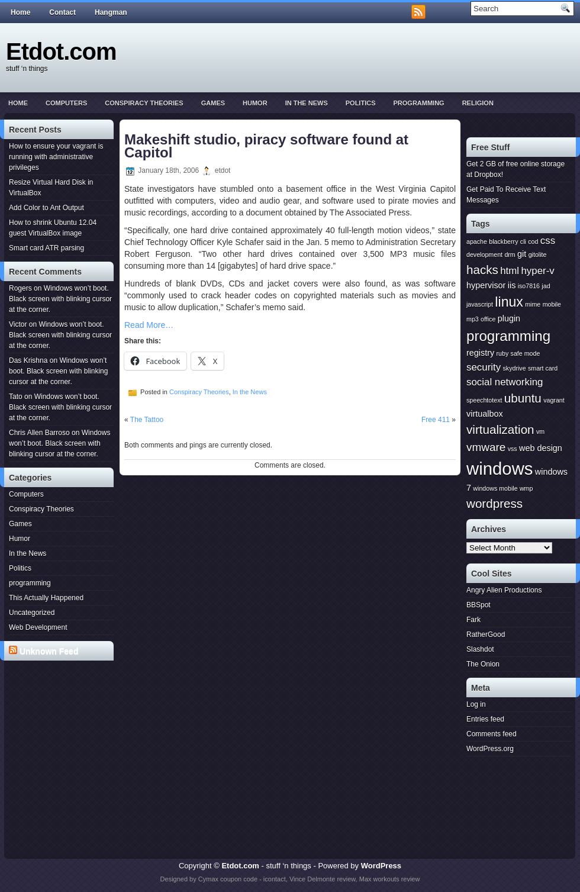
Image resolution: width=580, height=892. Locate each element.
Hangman (111, 12)
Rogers (20, 288)
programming (418, 103)
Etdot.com (61, 51)
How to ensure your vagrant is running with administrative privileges (56, 157)
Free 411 (435, 420)
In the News (306, 103)
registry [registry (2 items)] (480, 353)
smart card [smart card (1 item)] (543, 368)
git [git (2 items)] (521, 254)
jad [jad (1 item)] (546, 285)
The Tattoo (146, 420)
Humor (255, 103)
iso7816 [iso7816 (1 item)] (529, 285)
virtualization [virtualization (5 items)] (500, 429)
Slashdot (480, 649)
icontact (274, 879)
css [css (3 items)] (547, 240)
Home (20, 12)
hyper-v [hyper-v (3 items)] (537, 270)
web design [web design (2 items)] (540, 448)
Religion (478, 103)
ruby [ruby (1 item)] (503, 353)
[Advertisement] (61, 709)
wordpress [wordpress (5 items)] (494, 503)
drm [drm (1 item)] (509, 254)
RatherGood (485, 634)
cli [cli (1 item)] (523, 241)
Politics (361, 103)
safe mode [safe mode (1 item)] (525, 353)
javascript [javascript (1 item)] (479, 304)
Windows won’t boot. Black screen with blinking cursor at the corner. (60, 299)
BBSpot (478, 605)
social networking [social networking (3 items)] (504, 382)
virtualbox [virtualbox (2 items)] (484, 413)
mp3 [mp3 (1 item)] (472, 319)
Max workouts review (389, 879)
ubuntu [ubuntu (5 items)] (523, 398)
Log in (476, 704)
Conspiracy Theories (144, 103)
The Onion (483, 664)
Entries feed (485, 719)
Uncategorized (31, 612)
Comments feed (491, 734)
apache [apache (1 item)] (476, 241)
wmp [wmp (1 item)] (526, 488)
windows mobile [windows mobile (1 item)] (495, 488)
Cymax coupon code (227, 879)
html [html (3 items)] (509, 270)
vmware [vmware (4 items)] (485, 447)
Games (213, 103)
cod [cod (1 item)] (533, 241)
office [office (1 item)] (488, 319)
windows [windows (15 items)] (499, 468)
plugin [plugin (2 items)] (509, 318)
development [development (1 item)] (484, 254)
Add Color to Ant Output (46, 208)
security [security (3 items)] (483, 367)
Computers (66, 103)
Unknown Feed (49, 651)
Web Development (38, 627)
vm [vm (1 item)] (540, 431)
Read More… (148, 325)
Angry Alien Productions (504, 590)
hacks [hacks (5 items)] (482, 269)
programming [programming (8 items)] (508, 336)
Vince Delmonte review (322, 879)
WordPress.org (490, 749)
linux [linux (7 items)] (509, 302)
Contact (62, 12)
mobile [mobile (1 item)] (552, 304)
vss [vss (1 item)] (512, 448)
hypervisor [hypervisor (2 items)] (485, 285)
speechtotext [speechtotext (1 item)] (484, 400)
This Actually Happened (46, 598)
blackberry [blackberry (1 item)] (503, 241)
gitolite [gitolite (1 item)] (538, 254)
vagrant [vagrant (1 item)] (554, 400)
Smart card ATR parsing (46, 248)
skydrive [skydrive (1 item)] (514, 368)
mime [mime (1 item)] (532, 304)
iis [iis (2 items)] (512, 285)
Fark (473, 620)
